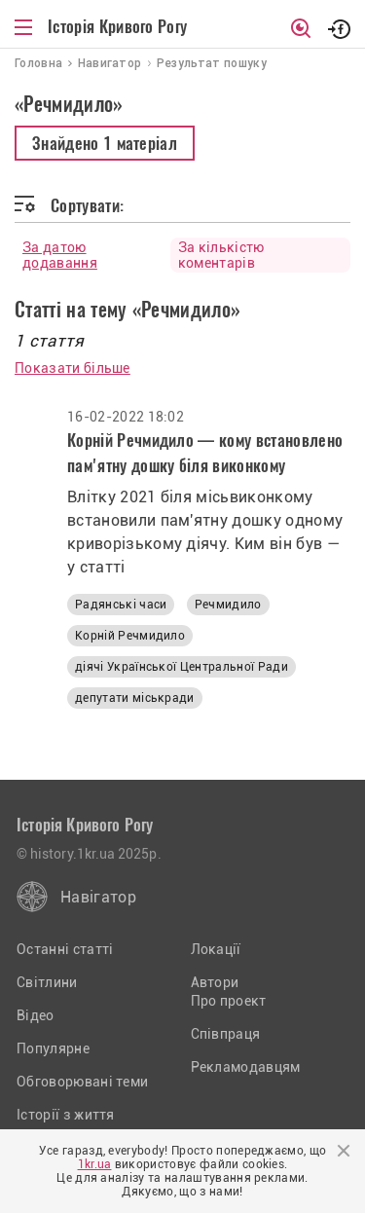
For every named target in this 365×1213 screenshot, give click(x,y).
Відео (36, 1015)
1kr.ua (95, 1164)
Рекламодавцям (246, 1067)
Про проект (229, 1001)
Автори (215, 982)
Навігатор (98, 897)
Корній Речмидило (130, 636)
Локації (216, 949)
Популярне (53, 1048)
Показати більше (72, 368)
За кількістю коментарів (221, 255)
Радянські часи (120, 604)
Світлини (47, 982)
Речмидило (228, 604)
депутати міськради (135, 698)
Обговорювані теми (82, 1081)
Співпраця (226, 1034)
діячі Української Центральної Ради (181, 667)
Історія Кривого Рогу (117, 26)
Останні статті (65, 949)
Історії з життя (66, 1114)
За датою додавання (59, 255)
